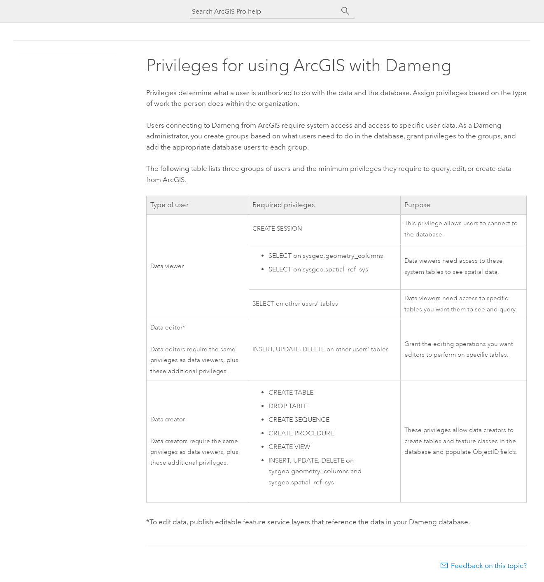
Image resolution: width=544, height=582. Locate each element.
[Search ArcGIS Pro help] (264, 11)
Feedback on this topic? (489, 565)
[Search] (345, 11)
